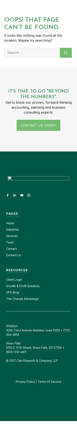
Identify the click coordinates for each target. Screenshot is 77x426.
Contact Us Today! (38, 125)
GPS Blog (12, 292)
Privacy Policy (25, 381)
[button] (73, 7)
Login (18, 279)
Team (10, 242)
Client (10, 279)
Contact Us (13, 255)
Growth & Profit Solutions (23, 286)
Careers (11, 248)
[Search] (66, 53)
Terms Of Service (49, 381)
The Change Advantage (22, 298)
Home (10, 223)
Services (12, 236)
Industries (12, 229)
